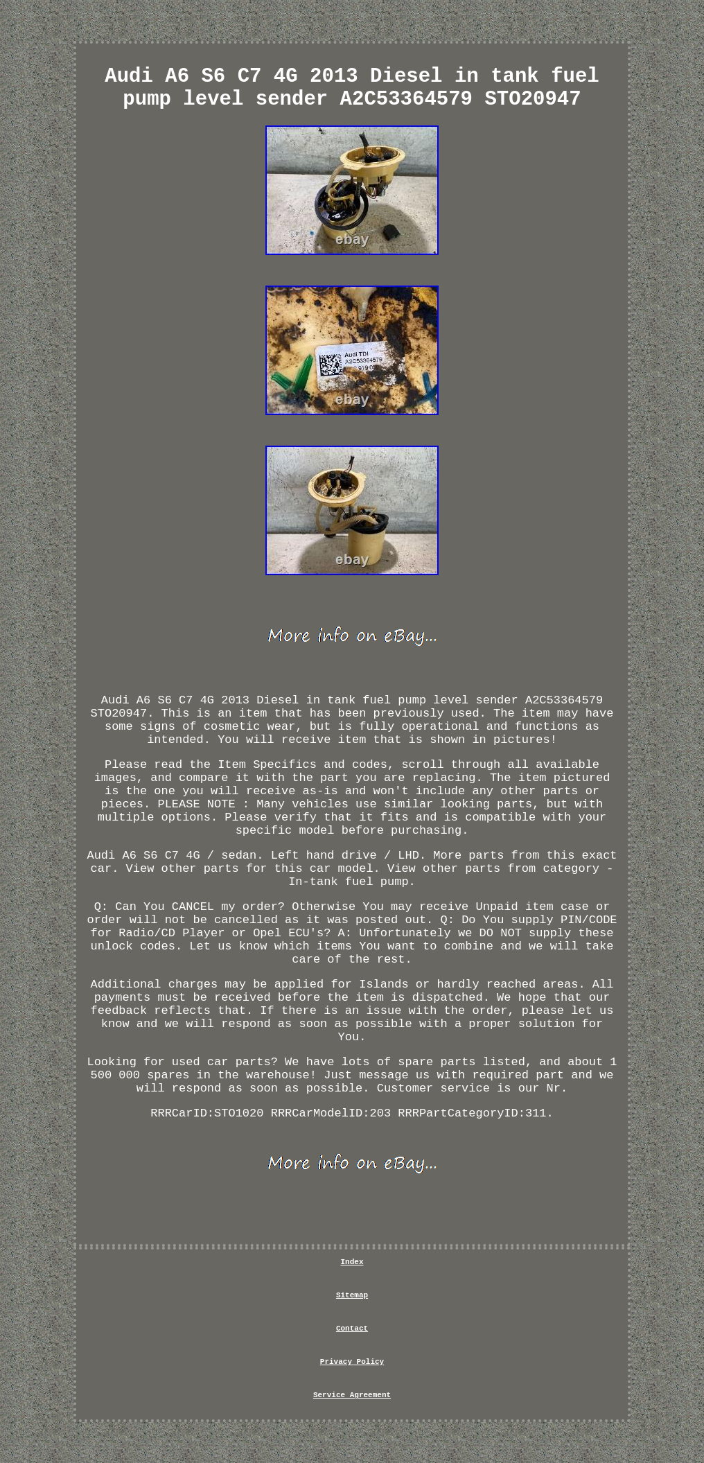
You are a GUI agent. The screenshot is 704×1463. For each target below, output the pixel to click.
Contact (352, 1328)
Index (351, 1262)
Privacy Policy (352, 1362)
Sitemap (352, 1295)
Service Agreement (352, 1395)
